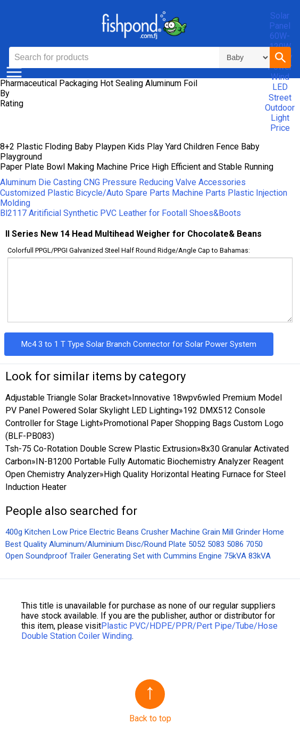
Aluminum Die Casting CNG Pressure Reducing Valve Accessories (123, 182)
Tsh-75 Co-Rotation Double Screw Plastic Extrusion (101, 449)
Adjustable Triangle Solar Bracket (66, 398)
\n (244, 57)
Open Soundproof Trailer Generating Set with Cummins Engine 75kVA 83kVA (138, 556)
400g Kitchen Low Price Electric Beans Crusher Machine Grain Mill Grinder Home (144, 532)
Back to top (150, 718)
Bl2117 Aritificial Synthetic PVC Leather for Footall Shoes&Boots (120, 213)
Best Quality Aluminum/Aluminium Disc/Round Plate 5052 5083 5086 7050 (134, 544)
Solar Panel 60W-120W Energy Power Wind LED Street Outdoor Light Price (280, 72)
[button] (280, 57)
